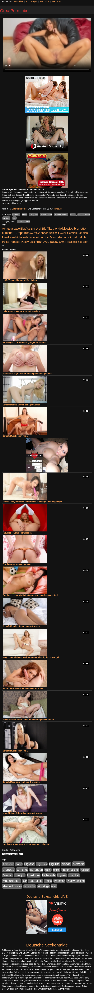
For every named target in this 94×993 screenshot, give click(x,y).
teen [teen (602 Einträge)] (85, 241)
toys (14, 218)
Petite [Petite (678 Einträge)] (5, 241)
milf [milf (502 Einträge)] (70, 237)
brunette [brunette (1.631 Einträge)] (80, 228)
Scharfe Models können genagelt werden (21, 405)
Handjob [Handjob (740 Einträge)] (82, 232)
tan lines (6, 218)
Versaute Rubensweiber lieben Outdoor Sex (23, 688)
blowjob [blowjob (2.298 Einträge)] (67, 228)
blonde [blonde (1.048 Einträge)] (57, 228)
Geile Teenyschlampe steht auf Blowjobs (21, 311)
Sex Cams (56, 1)
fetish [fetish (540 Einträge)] (37, 233)
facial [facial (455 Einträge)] (30, 233)
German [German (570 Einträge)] (72, 232)
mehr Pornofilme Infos (11, 203)
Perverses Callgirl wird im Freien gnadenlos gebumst (27, 373)
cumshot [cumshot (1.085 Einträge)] (7, 233)
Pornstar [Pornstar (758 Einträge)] (15, 241)
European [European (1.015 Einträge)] (20, 233)
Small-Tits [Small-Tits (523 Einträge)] (65, 241)
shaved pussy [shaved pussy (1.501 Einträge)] (48, 241)
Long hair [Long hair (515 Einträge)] (43, 237)
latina (24, 215)
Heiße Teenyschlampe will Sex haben (20, 280)
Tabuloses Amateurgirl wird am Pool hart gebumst (26, 844)
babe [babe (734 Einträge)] (17, 228)
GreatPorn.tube (14, 10)
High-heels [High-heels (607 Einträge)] (21, 237)
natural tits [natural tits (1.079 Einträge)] (79, 237)
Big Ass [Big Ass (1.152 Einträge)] (25, 228)
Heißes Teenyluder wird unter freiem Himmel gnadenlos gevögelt (32, 502)
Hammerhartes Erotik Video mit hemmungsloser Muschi (28, 720)
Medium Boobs (60, 215)
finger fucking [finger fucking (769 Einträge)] (49, 232)
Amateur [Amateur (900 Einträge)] (7, 228)
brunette (16, 215)
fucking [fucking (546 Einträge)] (62, 233)
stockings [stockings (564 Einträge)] (76, 241)
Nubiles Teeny (24, 221)
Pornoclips (44, 1)
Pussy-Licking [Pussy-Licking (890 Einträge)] (30, 241)
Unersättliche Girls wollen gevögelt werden (22, 813)
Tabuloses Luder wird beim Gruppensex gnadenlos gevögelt (30, 595)
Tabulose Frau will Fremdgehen (17, 533)
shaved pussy (84, 215)
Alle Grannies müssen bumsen (17, 564)
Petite (72, 215)
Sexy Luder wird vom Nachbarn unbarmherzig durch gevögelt (31, 657)
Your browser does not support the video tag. (47, 45)
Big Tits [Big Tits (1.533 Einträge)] (47, 228)
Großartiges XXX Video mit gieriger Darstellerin (24, 342)
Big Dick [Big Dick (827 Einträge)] (36, 228)
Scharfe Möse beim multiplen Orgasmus (21, 782)
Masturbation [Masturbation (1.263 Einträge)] (59, 237)
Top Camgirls (31, 1)
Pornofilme (18, 1)
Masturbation (46, 215)
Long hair (34, 215)
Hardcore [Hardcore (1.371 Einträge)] (8, 237)
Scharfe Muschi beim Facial (15, 436)
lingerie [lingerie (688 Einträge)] (33, 237)
